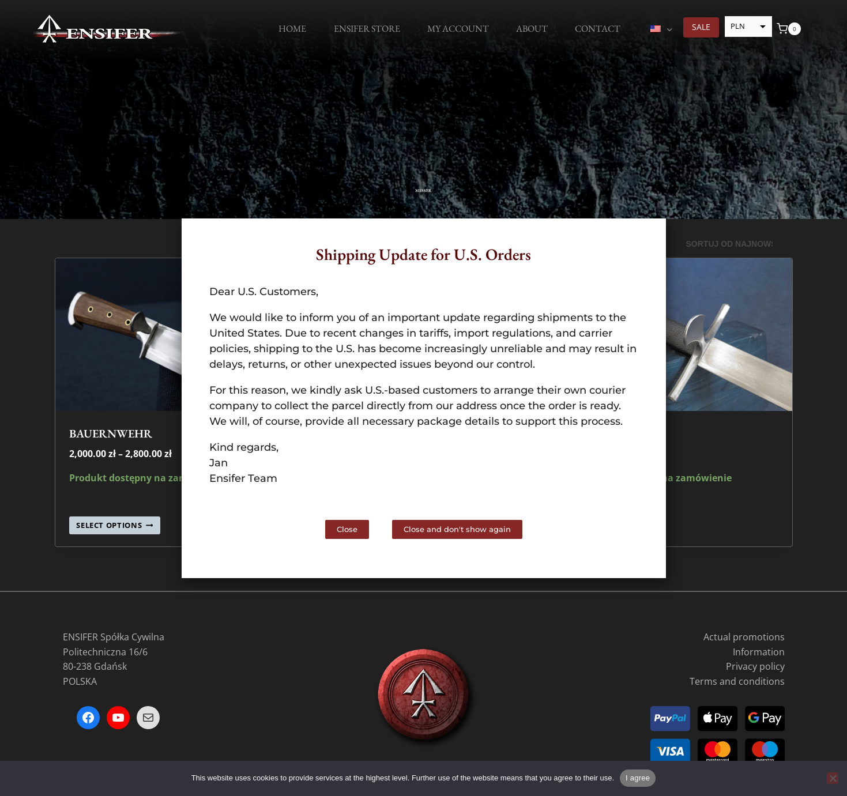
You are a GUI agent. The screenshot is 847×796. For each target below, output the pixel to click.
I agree (638, 778)
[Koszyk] (789, 28)
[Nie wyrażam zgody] (832, 778)
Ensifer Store (367, 28)
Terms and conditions (737, 681)
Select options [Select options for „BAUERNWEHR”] (114, 525)
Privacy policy (755, 666)
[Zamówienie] (735, 244)
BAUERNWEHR (110, 433)
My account (458, 28)
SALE (701, 26)
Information (759, 652)
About (532, 28)
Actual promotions (744, 637)
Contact (597, 28)
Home (292, 28)
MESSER (423, 183)
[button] (647, 237)
